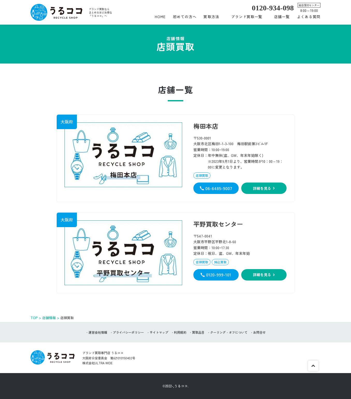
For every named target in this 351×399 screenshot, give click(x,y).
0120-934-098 (273, 8)
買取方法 (211, 16)
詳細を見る (262, 188)
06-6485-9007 (218, 188)
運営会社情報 (98, 332)
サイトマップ (159, 332)
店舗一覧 (282, 16)
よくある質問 (308, 16)
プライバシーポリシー (128, 332)
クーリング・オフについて (228, 332)
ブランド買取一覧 (246, 16)
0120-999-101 (218, 274)
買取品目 (198, 332)
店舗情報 (49, 317)
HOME (160, 16)
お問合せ (259, 332)
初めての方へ (184, 16)
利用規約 (180, 332)
